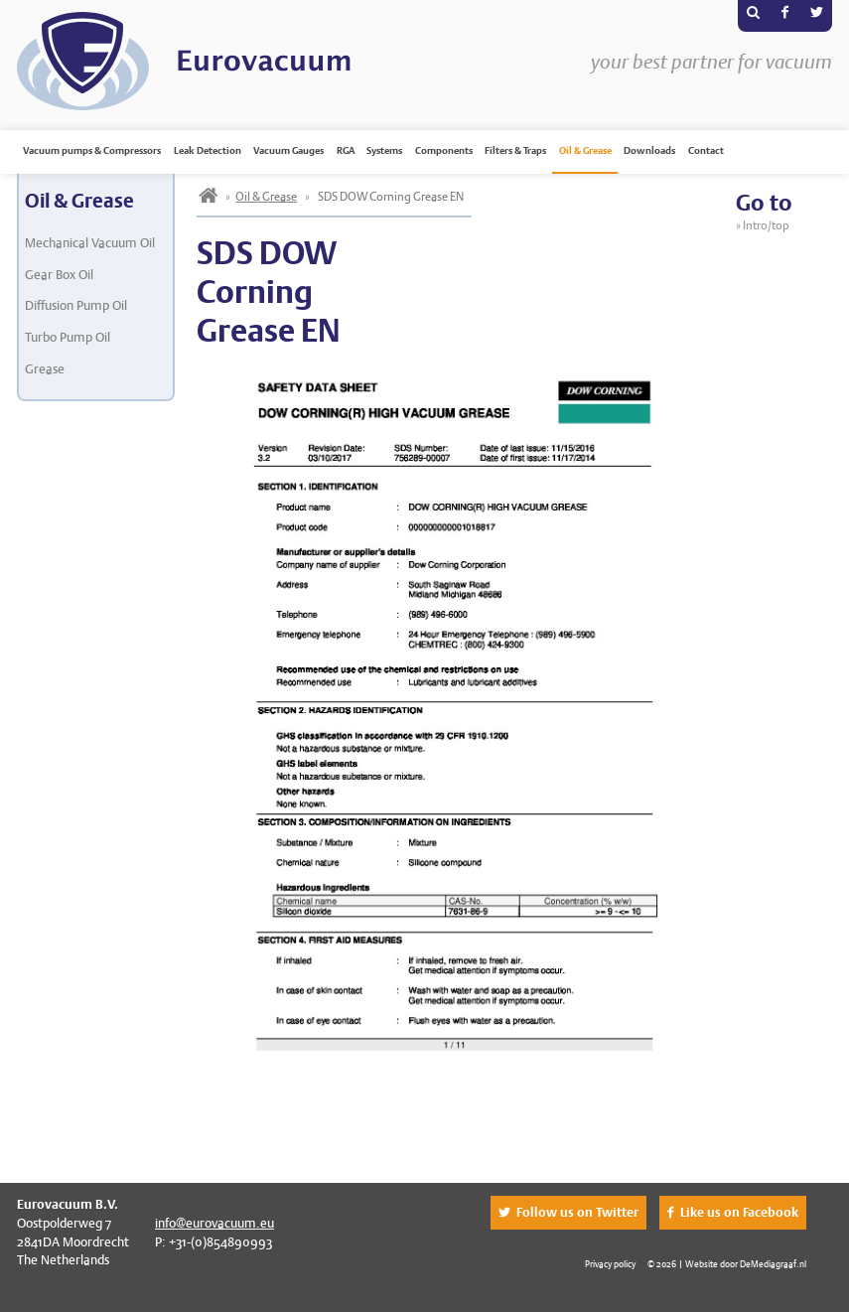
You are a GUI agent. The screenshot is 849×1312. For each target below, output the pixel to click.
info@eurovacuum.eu (214, 1223)
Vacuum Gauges (288, 150)
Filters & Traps (515, 150)
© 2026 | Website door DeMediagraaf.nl (726, 1263)
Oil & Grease (585, 150)
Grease (45, 369)
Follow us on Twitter (577, 1212)
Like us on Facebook (739, 1212)
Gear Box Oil (59, 274)
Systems (384, 150)
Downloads (649, 150)
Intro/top (767, 225)
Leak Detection (207, 150)
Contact (706, 150)
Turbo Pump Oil (67, 337)
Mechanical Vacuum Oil (90, 242)
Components (444, 150)
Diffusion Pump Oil (76, 305)
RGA (345, 150)
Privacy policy (610, 1263)
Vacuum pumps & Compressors (92, 150)
